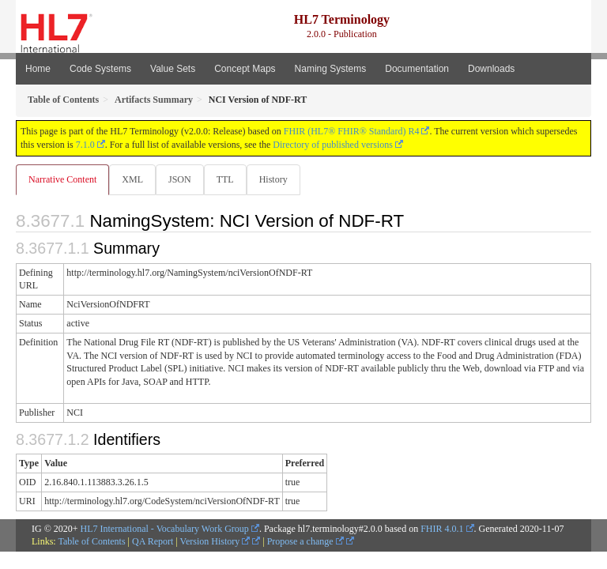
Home (38, 68)
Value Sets (172, 68)
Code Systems (100, 68)
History (273, 179)
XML (132, 179)
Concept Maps (244, 68)
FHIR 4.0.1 (441, 528)
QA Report (152, 541)
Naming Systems (331, 68)
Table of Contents (91, 541)
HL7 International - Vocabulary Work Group (165, 528)
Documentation (417, 68)
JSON (179, 179)
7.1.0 (85, 144)
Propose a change (305, 541)
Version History (215, 541)
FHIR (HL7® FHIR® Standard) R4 (352, 131)
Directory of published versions (333, 144)
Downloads (491, 68)
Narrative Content (62, 179)
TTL (225, 179)
